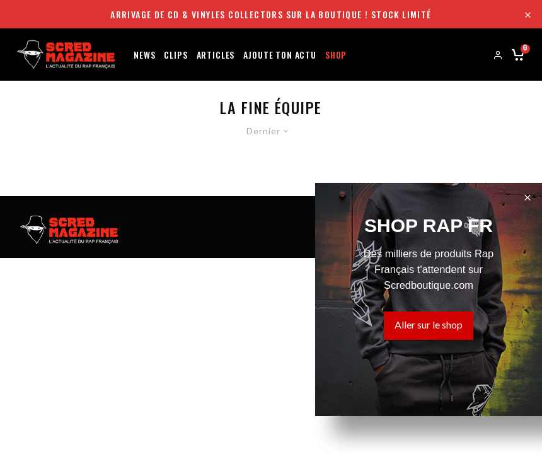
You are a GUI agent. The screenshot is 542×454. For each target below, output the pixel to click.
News (144, 54)
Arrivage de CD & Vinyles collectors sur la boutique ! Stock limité (270, 14)
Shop (336, 54)
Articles (216, 54)
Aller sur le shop (429, 324)
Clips (175, 54)
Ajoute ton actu (279, 54)
